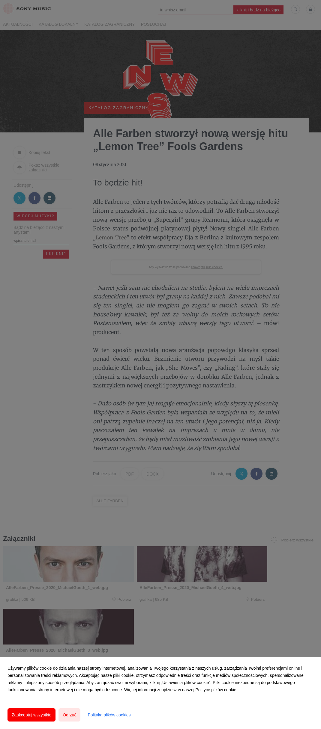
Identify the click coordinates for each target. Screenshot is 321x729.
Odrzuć (69, 715)
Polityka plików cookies (109, 715)
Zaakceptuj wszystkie (31, 715)
